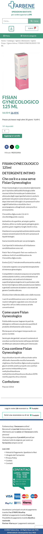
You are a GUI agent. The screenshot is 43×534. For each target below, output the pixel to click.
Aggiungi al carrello (12, 136)
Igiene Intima (12, 43)
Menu (6, 36)
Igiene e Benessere (22, 41)
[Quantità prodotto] (5, 131)
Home (3, 41)
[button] (7, 147)
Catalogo (10, 41)
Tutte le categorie (28, 36)
